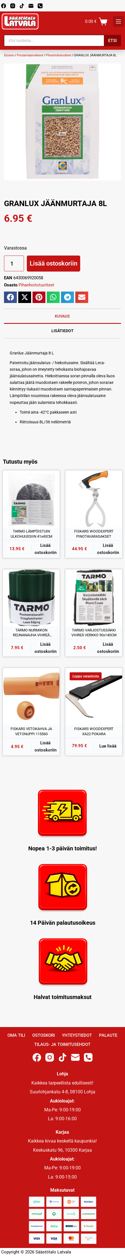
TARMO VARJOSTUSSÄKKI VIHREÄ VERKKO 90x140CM (93, 632)
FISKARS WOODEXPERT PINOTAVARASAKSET (94, 534)
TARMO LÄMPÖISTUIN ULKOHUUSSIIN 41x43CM (31, 534)
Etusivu (9, 55)
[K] (118, 21)
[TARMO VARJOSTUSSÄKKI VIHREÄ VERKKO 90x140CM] (93, 597)
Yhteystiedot (77, 1035)
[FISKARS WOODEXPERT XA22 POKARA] (93, 696)
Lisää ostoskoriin (53, 263)
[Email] (31, 5)
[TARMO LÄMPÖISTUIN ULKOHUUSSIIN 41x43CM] (31, 498)
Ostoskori (43, 1035)
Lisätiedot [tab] (62, 330)
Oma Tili (16, 1035)
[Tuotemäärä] (14, 263)
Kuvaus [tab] (62, 316)
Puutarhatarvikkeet (30, 55)
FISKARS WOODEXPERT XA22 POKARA (94, 731)
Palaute (108, 1035)
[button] (10, 297)
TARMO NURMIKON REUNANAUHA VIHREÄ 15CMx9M (31, 633)
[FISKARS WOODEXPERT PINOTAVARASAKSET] (93, 498)
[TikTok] (21, 5)
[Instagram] (12, 5)
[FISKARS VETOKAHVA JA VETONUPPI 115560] (31, 696)
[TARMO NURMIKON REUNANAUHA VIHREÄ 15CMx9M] (31, 597)
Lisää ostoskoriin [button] (46, 549)
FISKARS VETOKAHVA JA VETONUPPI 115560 (31, 731)
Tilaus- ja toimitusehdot (62, 1044)
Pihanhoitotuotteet (58, 55)
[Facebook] (3, 5)
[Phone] (40, 5)
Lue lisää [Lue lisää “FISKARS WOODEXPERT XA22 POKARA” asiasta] (107, 746)
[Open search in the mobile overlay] (62, 40)
